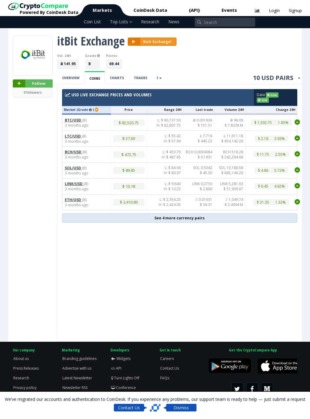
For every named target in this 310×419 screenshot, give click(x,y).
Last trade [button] (204, 110)
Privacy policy (25, 387)
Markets (102, 10)
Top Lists (121, 22)
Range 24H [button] (173, 110)
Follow (29, 83)
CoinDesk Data (150, 10)
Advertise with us (76, 368)
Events (229, 10)
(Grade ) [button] (86, 110)
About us (21, 358)
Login (274, 10)
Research (150, 22)
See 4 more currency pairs (179, 218)
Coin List (92, 22)
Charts (117, 77)
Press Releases (26, 368)
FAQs (164, 378)
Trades (140, 77)
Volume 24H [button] (234, 110)
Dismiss (181, 408)
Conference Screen (123, 390)
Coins (94, 78)
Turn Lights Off (125, 378)
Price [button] (128, 110)
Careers (167, 358)
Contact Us (169, 368)
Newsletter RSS (74, 387)
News (174, 22)
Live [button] (272, 95)
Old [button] (262, 100)
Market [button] (70, 110)
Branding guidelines (79, 358)
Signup (295, 10)
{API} (194, 10)
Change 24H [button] (285, 110)
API (116, 368)
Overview (71, 77)
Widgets (120, 358)
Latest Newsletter (77, 378)
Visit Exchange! (150, 42)
